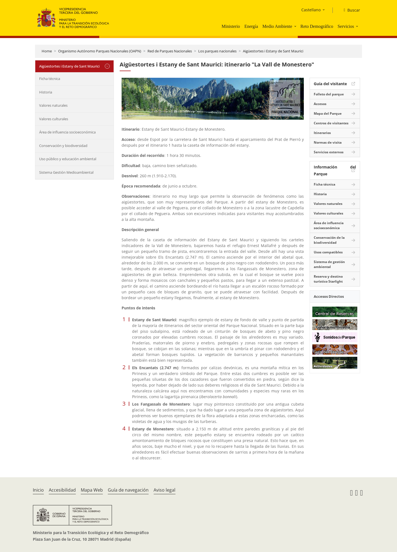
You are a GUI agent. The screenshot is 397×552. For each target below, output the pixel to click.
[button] (295, 26)
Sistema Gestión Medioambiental (66, 172)
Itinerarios (322, 132)
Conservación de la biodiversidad (329, 240)
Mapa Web (92, 490)
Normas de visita (328, 142)
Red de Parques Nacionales (169, 51)
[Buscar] (349, 10)
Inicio (38, 490)
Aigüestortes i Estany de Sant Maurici (273, 51)
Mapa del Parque (328, 113)
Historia (45, 92)
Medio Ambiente (277, 26)
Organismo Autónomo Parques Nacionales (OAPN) (99, 51)
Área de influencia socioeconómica (67, 132)
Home (47, 51)
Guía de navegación (128, 490)
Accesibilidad (62, 490)
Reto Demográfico (317, 26)
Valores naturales (53, 105)
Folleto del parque (329, 94)
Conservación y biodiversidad (63, 145)
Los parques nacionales (217, 51)
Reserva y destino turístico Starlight (328, 279)
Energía (251, 26)
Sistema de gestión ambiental (329, 264)
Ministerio (231, 26)
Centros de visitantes (331, 123)
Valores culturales (53, 118)
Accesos (320, 103)
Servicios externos (329, 152)
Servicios (345, 26)
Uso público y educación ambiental (67, 158)
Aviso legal (164, 490)
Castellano (311, 9)
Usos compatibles (328, 252)
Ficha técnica (49, 78)
